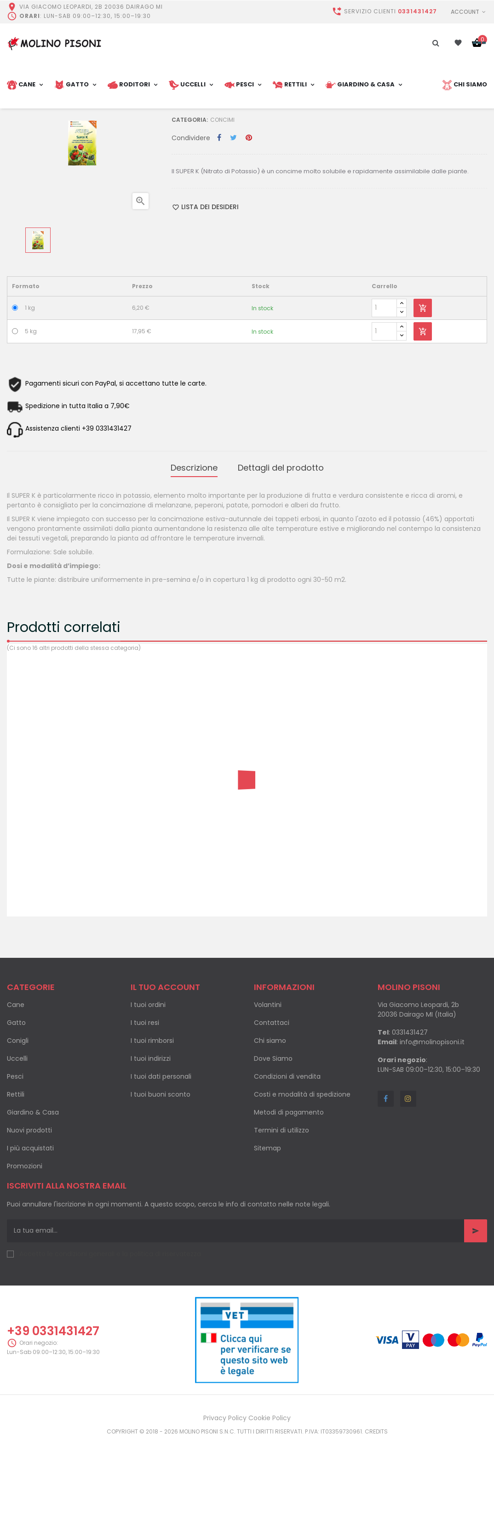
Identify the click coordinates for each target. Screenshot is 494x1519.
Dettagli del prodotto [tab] (281, 547)
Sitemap (267, 1226)
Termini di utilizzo (281, 1208)
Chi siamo (270, 1118)
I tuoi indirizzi (151, 1136)
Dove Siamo (273, 1136)
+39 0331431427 (53, 1408)
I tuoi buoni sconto (160, 1172)
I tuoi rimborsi (152, 1118)
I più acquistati (30, 1226)
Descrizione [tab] (194, 547)
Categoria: (190, 201)
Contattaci (271, 1100)
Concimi (222, 201)
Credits (376, 1509)
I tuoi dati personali (161, 1154)
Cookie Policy (269, 1496)
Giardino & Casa (33, 1190)
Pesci (15, 1154)
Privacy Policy (225, 1496)
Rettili (15, 1172)
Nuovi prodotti (29, 1208)
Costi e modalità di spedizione (302, 1172)
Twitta (233, 220)
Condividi (219, 220)
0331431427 (417, 11)
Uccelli (17, 1136)
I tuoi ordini (148, 1082)
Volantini (267, 1082)
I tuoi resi (145, 1100)
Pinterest (249, 220)
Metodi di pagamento (289, 1190)
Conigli (18, 1118)
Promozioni (24, 1244)
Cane (15, 1082)
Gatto (16, 1100)
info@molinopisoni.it (432, 1120)
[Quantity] (384, 390)
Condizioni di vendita (287, 1154)
